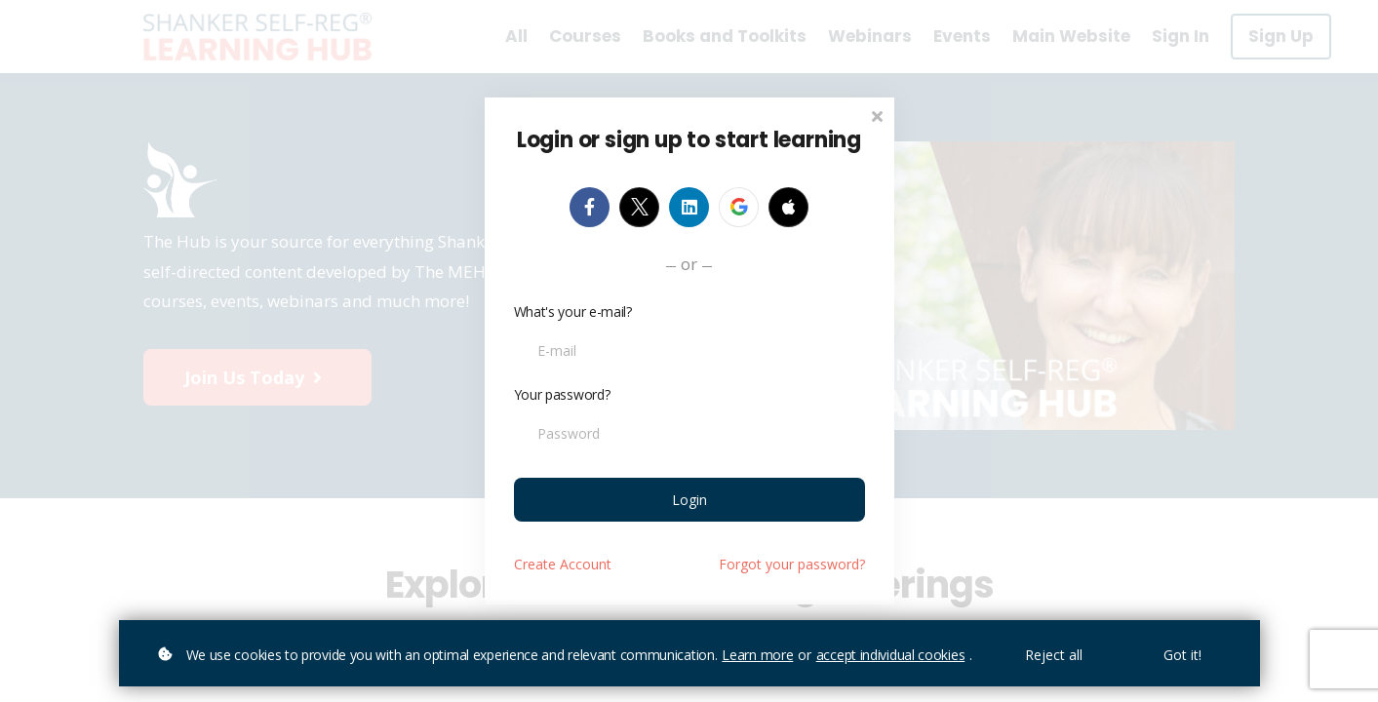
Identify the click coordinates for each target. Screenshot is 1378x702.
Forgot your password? (792, 564)
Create (562, 564)
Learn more (757, 654)
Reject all (1054, 654)
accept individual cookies (890, 654)
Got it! (1182, 654)
